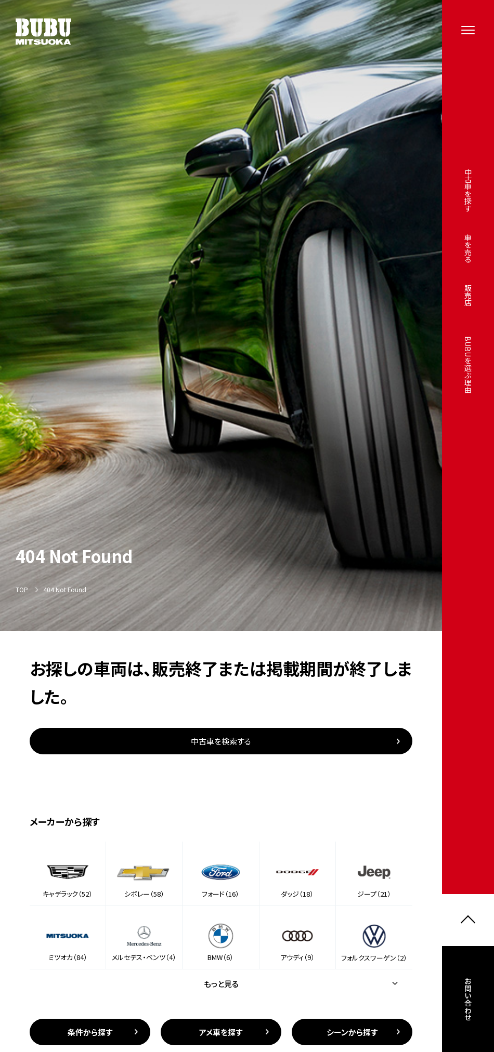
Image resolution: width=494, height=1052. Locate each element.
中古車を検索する (221, 741)
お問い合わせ (468, 1001)
